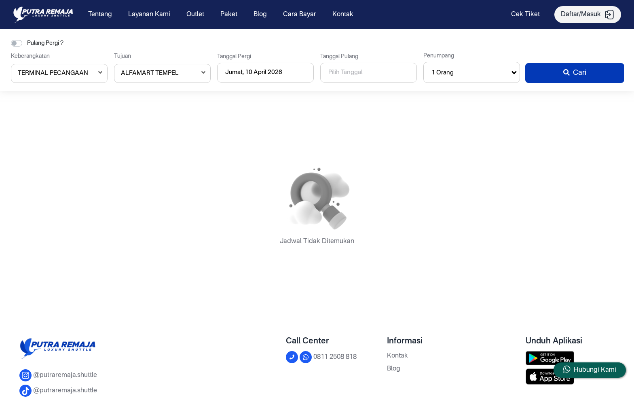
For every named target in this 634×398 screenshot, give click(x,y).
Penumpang (438, 56)
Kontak (342, 14)
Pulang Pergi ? (45, 43)
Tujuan (122, 56)
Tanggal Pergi (234, 56)
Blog (260, 14)
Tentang (100, 14)
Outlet (195, 14)
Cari (574, 72)
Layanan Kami (149, 14)
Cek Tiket (525, 14)
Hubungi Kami (595, 370)
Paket (228, 14)
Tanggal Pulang (339, 56)
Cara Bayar (299, 14)
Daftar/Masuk (588, 14)
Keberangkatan (30, 56)
